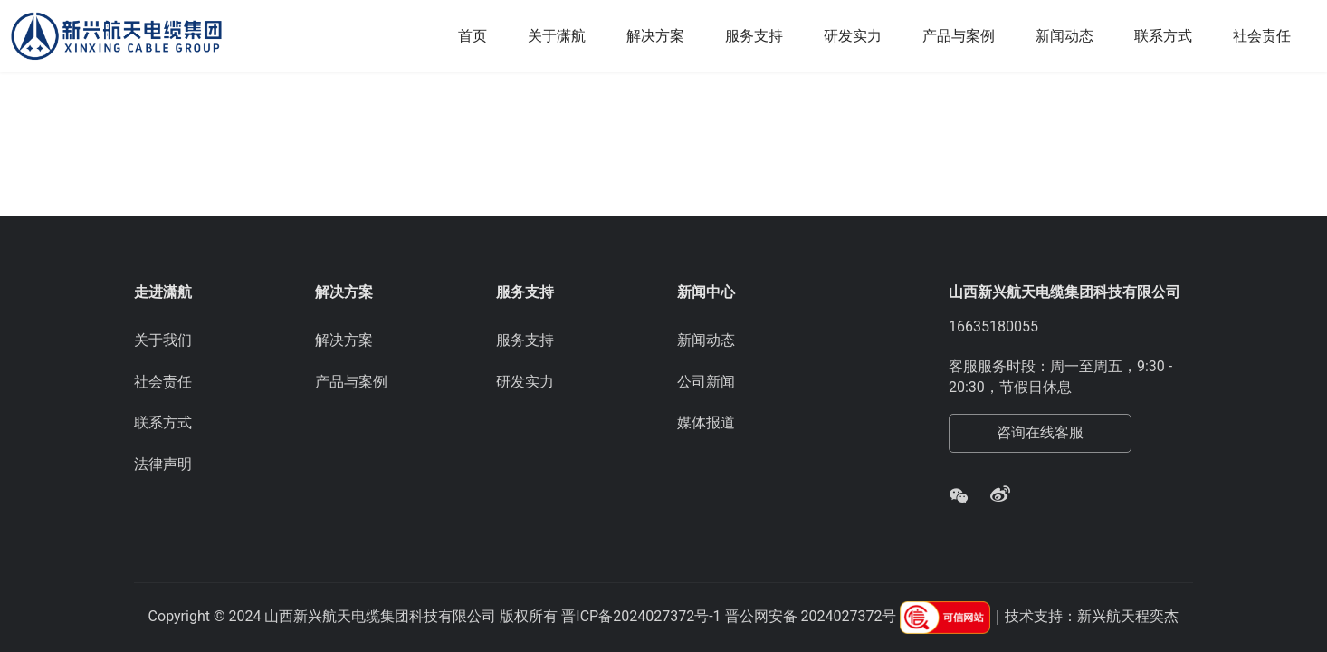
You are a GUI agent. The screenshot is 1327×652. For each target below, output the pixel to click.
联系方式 (1163, 35)
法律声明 (163, 464)
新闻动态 (1064, 35)
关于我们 (163, 340)
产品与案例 (958, 35)
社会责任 (1262, 35)
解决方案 (655, 35)
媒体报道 (706, 422)
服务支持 (754, 35)
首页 (472, 35)
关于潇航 (557, 35)
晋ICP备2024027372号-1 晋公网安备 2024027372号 (728, 616)
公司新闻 (706, 381)
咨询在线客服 (1040, 432)
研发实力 (853, 35)
